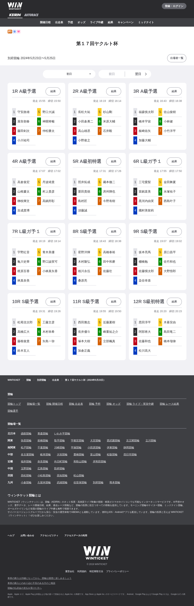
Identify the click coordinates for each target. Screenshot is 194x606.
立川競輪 (151, 440)
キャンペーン (126, 22)
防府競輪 (59, 468)
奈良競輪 (43, 461)
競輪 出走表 (76, 403)
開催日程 (45, 22)
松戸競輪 (26, 447)
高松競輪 (26, 475)
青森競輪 (43, 433)
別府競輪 (98, 482)
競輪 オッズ (113, 403)
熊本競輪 (115, 482)
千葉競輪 (43, 447)
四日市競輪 (130, 454)
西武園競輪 (113, 440)
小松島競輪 (44, 475)
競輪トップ (14, 403)
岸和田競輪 (99, 461)
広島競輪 (43, 468)
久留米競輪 (44, 482)
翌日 (141, 74)
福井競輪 (26, 461)
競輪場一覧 (33, 403)
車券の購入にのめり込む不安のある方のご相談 (31, 583)
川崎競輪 (59, 447)
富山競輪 (95, 454)
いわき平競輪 (62, 433)
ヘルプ (11, 535)
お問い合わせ (27, 535)
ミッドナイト (146, 22)
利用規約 (81, 571)
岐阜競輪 (45, 454)
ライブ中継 (96, 22)
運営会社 (69, 571)
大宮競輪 (95, 440)
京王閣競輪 (132, 440)
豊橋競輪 (79, 454)
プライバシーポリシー (117, 571)
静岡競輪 (129, 447)
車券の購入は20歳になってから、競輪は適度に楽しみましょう (39, 578)
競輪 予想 (94, 403)
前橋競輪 (43, 440)
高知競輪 (62, 475)
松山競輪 (79, 475)
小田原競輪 (94, 447)
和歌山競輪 (80, 461)
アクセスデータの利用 (75, 535)
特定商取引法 (96, 571)
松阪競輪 (112, 454)
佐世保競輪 (80, 482)
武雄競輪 (62, 482)
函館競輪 (26, 433)
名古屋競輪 (27, 454)
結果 (110, 22)
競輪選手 (13, 410)
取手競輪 (59, 440)
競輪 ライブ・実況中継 (140, 403)
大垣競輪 (62, 454)
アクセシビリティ (49, 535)
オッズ (81, 22)
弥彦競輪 (26, 440)
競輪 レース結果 (169, 403)
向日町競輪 (60, 461)
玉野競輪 (26, 468)
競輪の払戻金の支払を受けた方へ (25, 588)
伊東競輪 (112, 447)
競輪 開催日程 (54, 403)
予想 (70, 22)
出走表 (59, 22)
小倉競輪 (26, 482)
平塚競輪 (76, 447)
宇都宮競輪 (77, 440)
